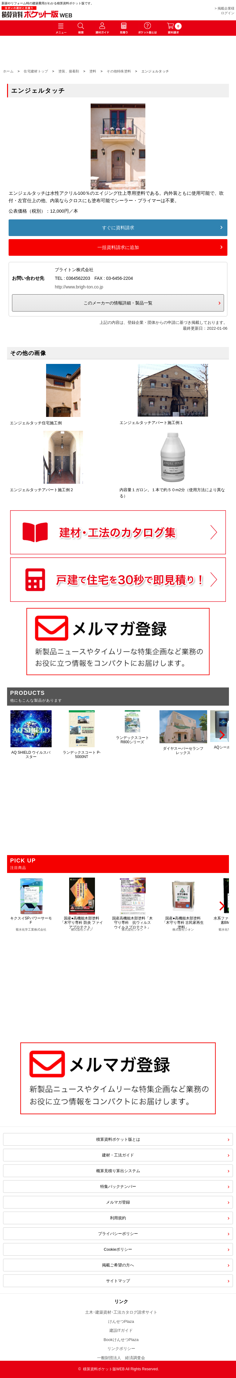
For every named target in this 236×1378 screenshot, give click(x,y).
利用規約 (118, 1218)
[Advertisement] (118, 984)
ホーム (8, 71)
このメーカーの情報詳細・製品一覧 (118, 302)
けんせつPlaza (121, 1321)
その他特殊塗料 (119, 71)
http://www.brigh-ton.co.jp (79, 286)
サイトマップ (118, 1280)
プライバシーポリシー (118, 1233)
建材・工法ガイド (118, 1155)
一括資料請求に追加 (118, 247)
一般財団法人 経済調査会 (121, 1358)
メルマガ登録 (118, 1202)
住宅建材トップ (36, 71)
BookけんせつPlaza (121, 1339)
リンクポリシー (121, 1348)
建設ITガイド (121, 1330)
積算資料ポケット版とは (118, 1139)
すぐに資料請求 (118, 227)
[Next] (221, 735)
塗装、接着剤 (68, 71)
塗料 (92, 71)
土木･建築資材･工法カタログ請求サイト (121, 1312)
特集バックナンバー (118, 1186)
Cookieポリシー (118, 1249)
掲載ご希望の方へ (118, 1265)
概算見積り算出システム (118, 1170)
